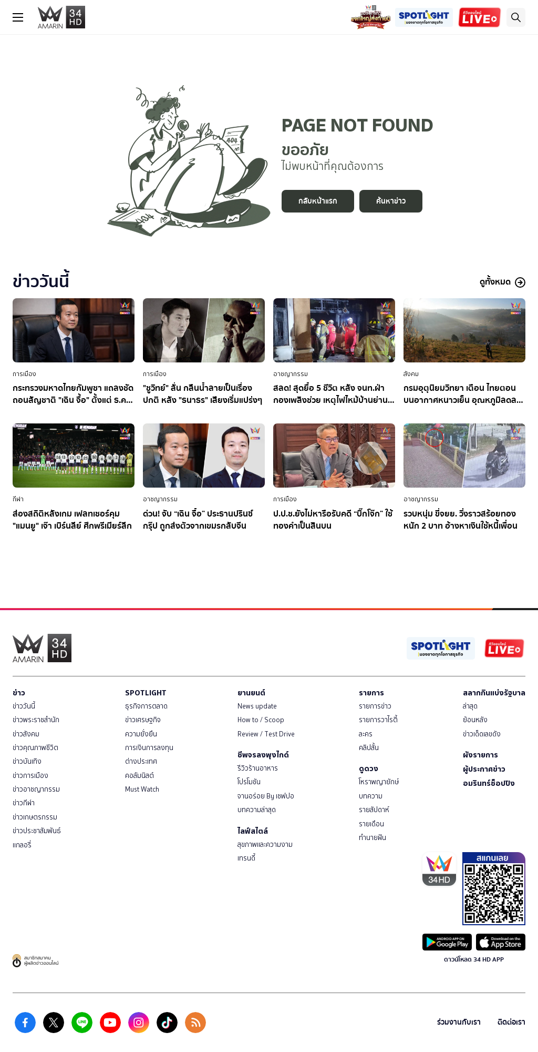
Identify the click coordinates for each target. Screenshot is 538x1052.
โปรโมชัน (249, 782)
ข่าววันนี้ (24, 706)
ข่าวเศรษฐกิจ (143, 720)
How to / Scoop (260, 720)
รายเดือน (371, 824)
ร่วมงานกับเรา (459, 1022)
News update (257, 706)
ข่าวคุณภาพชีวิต (35, 748)
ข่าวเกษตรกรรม (35, 817)
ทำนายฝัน (372, 838)
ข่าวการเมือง (30, 776)
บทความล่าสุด (256, 810)
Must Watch (142, 789)
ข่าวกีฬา (24, 803)
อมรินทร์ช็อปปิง (489, 783)
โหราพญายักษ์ (379, 782)
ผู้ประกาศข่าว (484, 769)
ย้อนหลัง (475, 720)
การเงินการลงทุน (149, 748)
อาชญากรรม (290, 374)
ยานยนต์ (251, 693)
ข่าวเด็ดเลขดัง (482, 734)
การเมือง (24, 374)
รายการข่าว (375, 706)
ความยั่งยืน (141, 734)
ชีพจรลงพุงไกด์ (263, 755)
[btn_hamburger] (17, 17)
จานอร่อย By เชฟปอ (265, 796)
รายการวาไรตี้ (378, 720)
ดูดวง (368, 768)
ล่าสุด (470, 706)
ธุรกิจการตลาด (146, 706)
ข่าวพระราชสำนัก (36, 720)
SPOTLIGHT (146, 693)
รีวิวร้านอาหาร (257, 768)
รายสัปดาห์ (374, 810)
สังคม (411, 374)
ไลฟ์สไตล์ (252, 831)
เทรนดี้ (246, 858)
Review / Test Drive (266, 734)
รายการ (371, 693)
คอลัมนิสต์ (139, 776)
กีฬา (18, 499)
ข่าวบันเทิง (27, 761)
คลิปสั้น (369, 748)
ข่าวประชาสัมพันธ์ (37, 831)
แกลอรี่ (22, 845)
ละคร (366, 734)
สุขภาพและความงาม (265, 844)
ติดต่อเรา (511, 1022)
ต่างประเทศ (141, 761)
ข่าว (19, 693)
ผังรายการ (480, 755)
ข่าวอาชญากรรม (36, 789)
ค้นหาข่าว (391, 201)
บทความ (370, 796)
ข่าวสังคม (26, 734)
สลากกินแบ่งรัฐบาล (494, 693)
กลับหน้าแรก (317, 201)
